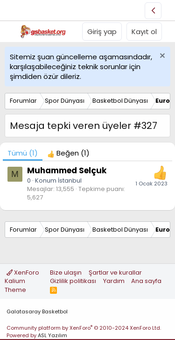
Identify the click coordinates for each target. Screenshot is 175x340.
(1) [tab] (22, 153)
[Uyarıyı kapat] (161, 57)
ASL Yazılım (52, 335)
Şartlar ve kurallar (115, 272)
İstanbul (70, 180)
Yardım (114, 280)
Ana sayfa (146, 280)
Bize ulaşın (66, 272)
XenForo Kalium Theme (22, 281)
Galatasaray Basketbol (37, 311)
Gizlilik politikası (73, 280)
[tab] (68, 153)
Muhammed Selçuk (66, 170)
